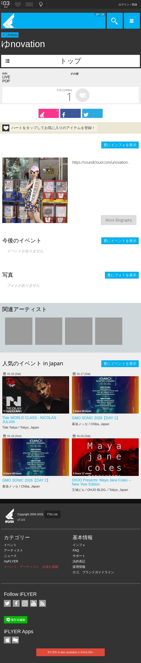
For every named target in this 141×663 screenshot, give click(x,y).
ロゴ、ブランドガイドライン (93, 572)
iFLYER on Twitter (7, 603)
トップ (70, 61)
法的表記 (79, 561)
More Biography (118, 220)
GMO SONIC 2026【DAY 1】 (96, 418)
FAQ (76, 550)
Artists (13, 35)
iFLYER (10, 516)
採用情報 (79, 567)
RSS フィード (42, 603)
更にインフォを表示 (120, 145)
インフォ (79, 545)
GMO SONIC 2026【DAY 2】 (26, 480)
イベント (10, 545)
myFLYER (11, 561)
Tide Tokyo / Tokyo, (20, 427)
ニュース (10, 556)
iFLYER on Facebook (16, 603)
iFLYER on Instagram (24, 603)
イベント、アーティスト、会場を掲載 (31, 567)
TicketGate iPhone (15, 640)
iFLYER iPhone (7, 640)
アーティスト (13, 550)
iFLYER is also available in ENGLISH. (71, 652)
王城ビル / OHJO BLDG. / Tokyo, (100, 490)
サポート (79, 556)
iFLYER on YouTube (33, 603)
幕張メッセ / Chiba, (90, 424)
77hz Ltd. (52, 514)
